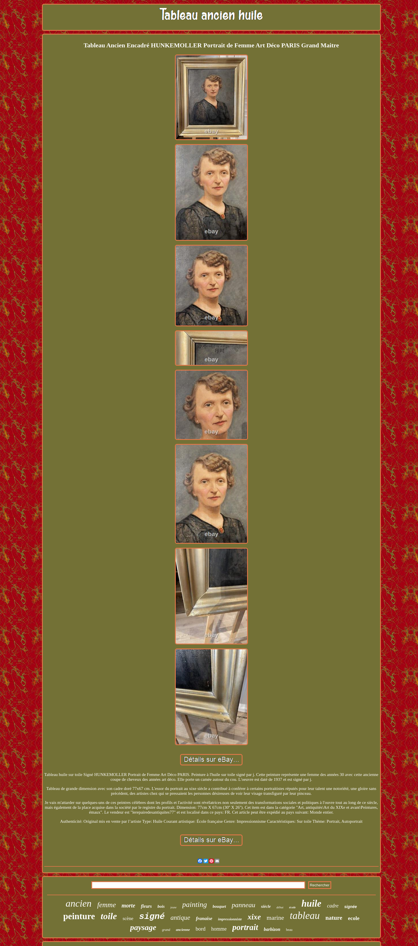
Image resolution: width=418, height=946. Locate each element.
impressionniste (230, 919)
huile (312, 903)
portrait (245, 927)
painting (194, 904)
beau (289, 930)
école (292, 907)
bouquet (219, 906)
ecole (354, 918)
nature (333, 917)
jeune (173, 907)
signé (152, 916)
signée (350, 906)
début (279, 907)
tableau (305, 915)
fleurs (146, 906)
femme (106, 905)
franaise (204, 918)
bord (201, 929)
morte (128, 905)
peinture (79, 916)
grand (166, 930)
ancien (79, 903)
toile (109, 916)
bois (161, 906)
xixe (254, 917)
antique (180, 917)
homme (219, 929)
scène (128, 918)
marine (275, 917)
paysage (143, 927)
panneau (243, 905)
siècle (266, 906)
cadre (332, 906)
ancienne (183, 929)
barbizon (272, 929)
